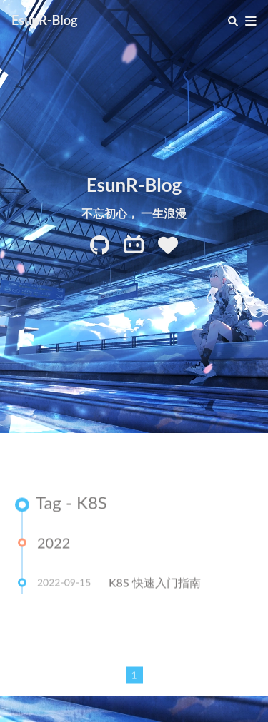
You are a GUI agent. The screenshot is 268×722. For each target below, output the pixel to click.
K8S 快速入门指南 (155, 584)
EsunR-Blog (44, 20)
